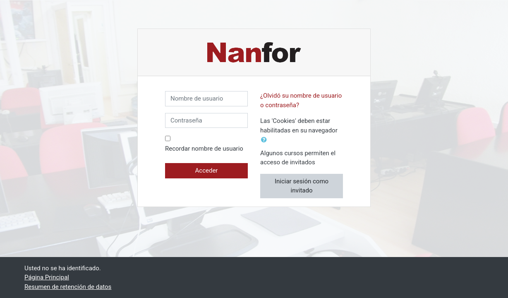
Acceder (206, 170)
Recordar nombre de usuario (204, 148)
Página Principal (46, 277)
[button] (265, 140)
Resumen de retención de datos (67, 287)
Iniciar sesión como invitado (301, 186)
